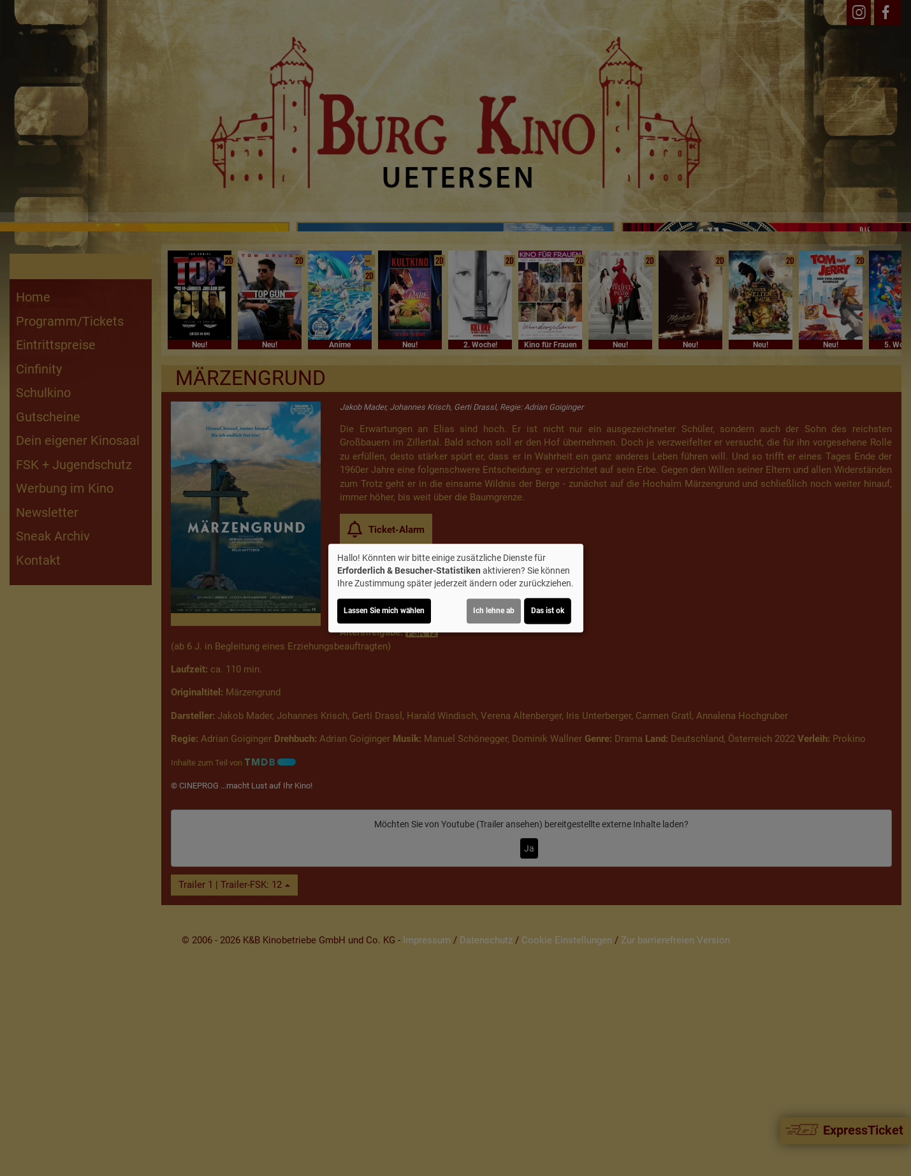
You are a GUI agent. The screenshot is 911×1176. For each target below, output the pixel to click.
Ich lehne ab (493, 610)
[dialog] (455, 588)
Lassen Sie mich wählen (384, 610)
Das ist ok (547, 610)
